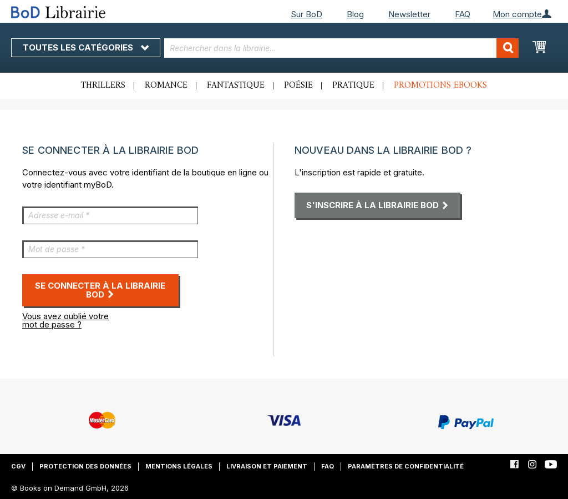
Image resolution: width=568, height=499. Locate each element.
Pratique (353, 85)
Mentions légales (178, 466)
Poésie (298, 85)
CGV (18, 466)
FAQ (462, 14)
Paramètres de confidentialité (406, 466)
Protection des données (85, 466)
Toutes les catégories (86, 47)
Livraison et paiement (266, 466)
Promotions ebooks (440, 85)
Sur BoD (306, 14)
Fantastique (236, 85)
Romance (166, 85)
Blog (355, 14)
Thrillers (103, 85)
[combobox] (341, 48)
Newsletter (409, 14)
